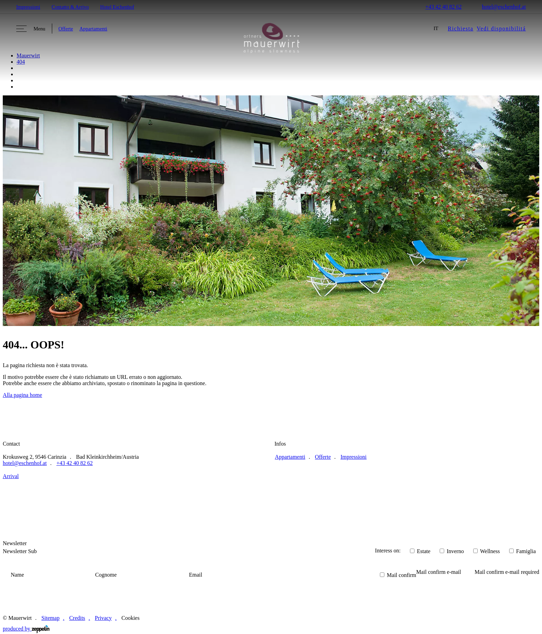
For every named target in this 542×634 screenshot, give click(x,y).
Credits (77, 618)
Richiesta (461, 28)
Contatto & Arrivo (70, 7)
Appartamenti (94, 28)
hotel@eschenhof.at (499, 7)
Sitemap (50, 618)
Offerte (65, 28)
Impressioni (28, 7)
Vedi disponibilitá (501, 28)
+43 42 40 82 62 (439, 7)
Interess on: (388, 550)
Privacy (103, 618)
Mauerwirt (28, 55)
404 (21, 62)
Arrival (11, 476)
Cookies (130, 618)
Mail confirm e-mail (438, 572)
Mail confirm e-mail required (507, 572)
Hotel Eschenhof (117, 7)
